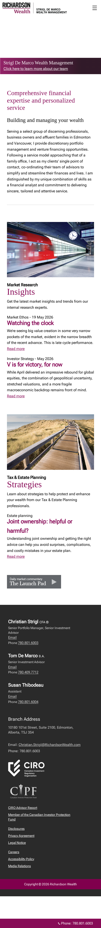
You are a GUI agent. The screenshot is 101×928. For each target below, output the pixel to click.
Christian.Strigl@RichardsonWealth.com (50, 745)
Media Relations (19, 866)
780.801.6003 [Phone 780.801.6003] (82, 923)
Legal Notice (17, 843)
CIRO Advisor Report (22, 808)
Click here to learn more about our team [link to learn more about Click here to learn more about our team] (35, 68)
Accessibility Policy (21, 859)
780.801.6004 (28, 702)
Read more (16, 348)
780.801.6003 (28, 643)
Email (12, 637)
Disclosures (16, 829)
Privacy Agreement (21, 836)
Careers (13, 852)
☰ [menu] (94, 7)
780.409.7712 (28, 672)
